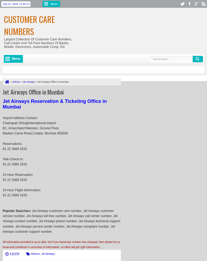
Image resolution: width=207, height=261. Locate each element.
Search (198, 59)
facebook (189, 4)
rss (203, 4)
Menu (54, 3)
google (196, 4)
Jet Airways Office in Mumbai (33, 92)
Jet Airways (48, 253)
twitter (182, 4)
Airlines (35, 253)
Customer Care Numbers (29, 25)
